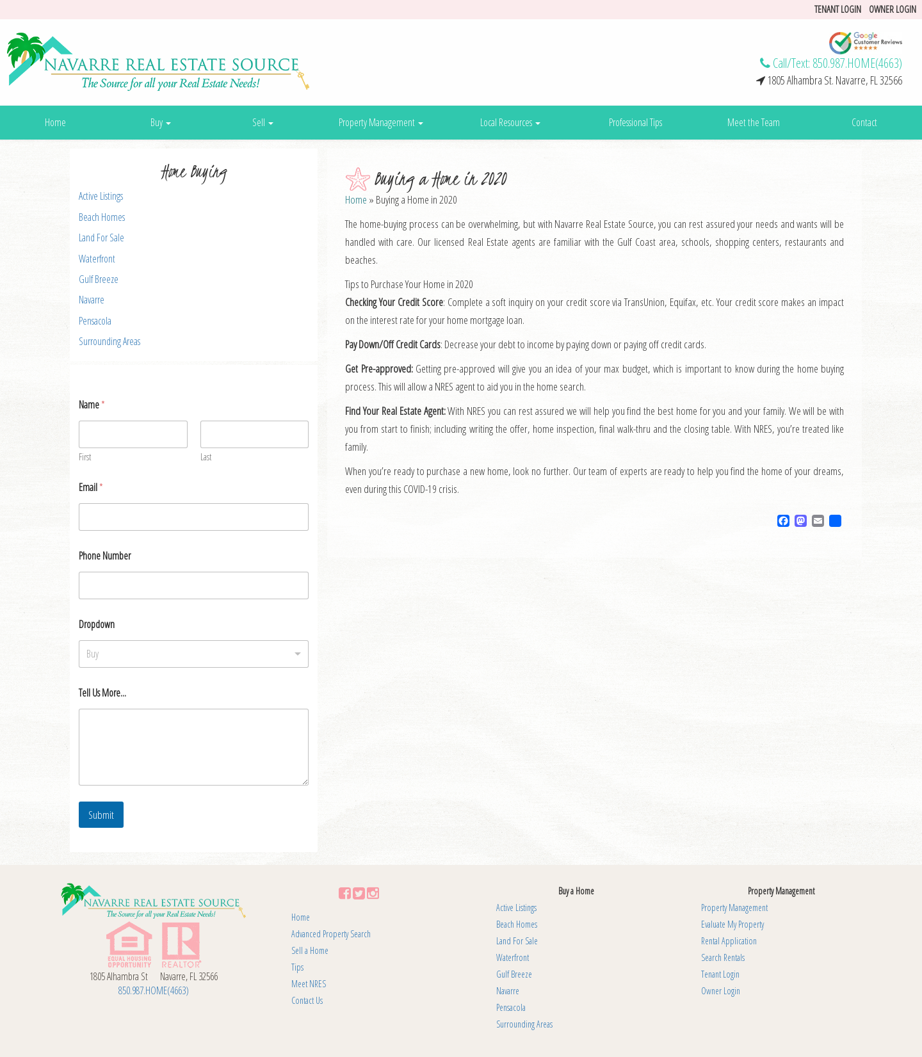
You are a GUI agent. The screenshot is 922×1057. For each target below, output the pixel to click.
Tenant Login (720, 974)
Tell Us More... (102, 693)
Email (91, 487)
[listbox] (194, 654)
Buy (160, 122)
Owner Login (892, 9)
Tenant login (837, 9)
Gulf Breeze (98, 279)
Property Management (381, 122)
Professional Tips (635, 122)
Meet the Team (753, 122)
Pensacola (95, 321)
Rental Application (729, 941)
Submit (101, 814)
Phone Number (105, 556)
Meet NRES (308, 984)
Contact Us (307, 1000)
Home (55, 122)
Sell (262, 122)
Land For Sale (101, 237)
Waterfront (97, 259)
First (85, 456)
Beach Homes (102, 217)
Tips (297, 967)
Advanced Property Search (331, 934)
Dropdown (97, 624)
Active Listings (101, 196)
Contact (864, 122)
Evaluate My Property (732, 924)
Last (205, 456)
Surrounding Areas (109, 341)
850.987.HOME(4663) (857, 63)
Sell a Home (309, 950)
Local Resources (510, 122)
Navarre (91, 300)
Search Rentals (723, 957)
